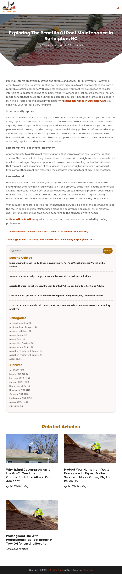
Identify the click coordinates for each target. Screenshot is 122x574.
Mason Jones (49, 45)
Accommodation (18, 331)
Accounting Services (19, 343)
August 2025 (15, 402)
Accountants (16, 335)
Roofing (79, 45)
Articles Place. (57, 570)
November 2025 (17, 390)
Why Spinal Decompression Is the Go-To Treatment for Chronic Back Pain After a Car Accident (28, 475)
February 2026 (16, 378)
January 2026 (16, 382)
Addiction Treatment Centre (24, 355)
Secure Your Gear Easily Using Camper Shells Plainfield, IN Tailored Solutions (50, 276)
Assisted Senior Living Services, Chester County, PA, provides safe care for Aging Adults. (56, 286)
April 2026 (14, 370)
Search (107, 250)
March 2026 (15, 374)
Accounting (15, 339)
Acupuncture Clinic (19, 347)
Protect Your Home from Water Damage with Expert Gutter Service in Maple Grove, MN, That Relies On (88, 475)
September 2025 (17, 398)
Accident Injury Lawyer (20, 327)
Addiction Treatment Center (24, 351)
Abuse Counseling (18, 323)
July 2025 (14, 405)
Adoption (14, 358)
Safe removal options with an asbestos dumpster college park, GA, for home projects (56, 295)
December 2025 (17, 386)
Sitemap (88, 570)
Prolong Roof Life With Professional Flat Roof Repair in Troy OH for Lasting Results (29, 540)
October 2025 (16, 394)
